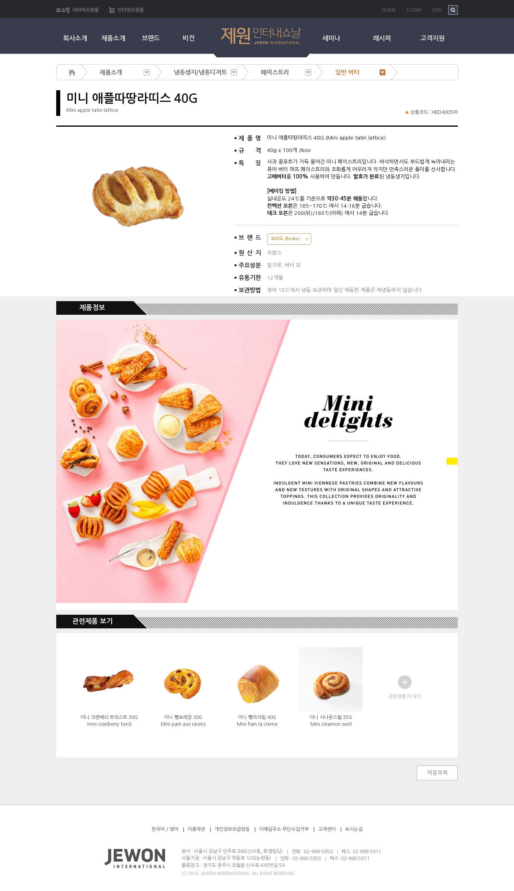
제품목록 (437, 773)
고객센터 (327, 829)
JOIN (436, 10)
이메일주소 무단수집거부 (284, 829)
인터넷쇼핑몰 (130, 10)
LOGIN (414, 10)
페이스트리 (275, 72)
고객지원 (432, 38)
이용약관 (196, 829)
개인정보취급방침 (232, 829)
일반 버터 (347, 72)
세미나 (331, 38)
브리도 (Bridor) (285, 239)
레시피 (382, 38)
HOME (389, 10)
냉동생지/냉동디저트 (200, 72)
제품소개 (113, 38)
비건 (189, 38)
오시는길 (354, 829)
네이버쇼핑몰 (85, 10)
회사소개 (75, 38)
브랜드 (151, 38)
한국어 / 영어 (164, 829)
